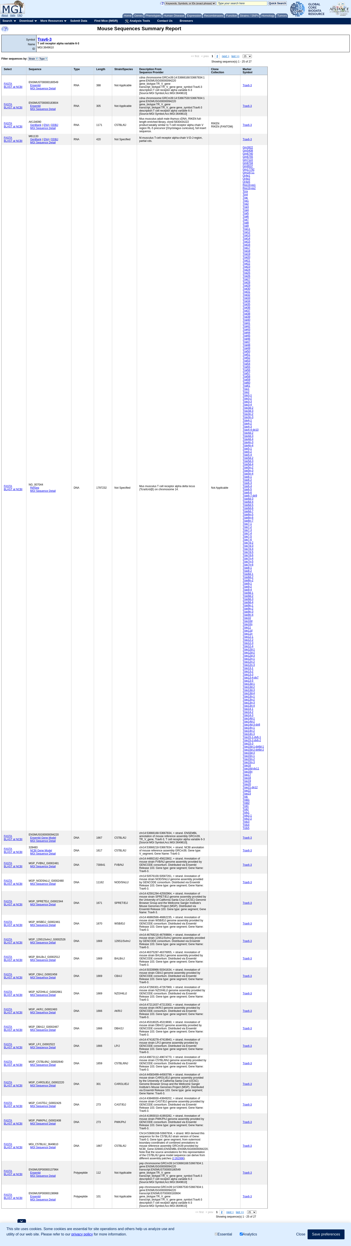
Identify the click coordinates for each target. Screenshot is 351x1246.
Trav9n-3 (248, 611)
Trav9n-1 (248, 605)
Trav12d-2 (249, 652)
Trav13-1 (248, 668)
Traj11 (246, 229)
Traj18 (246, 251)
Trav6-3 (45, 39)
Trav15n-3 (249, 762)
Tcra (245, 191)
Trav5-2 (247, 451)
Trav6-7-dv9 (250, 495)
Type (43, 59)
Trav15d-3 (249, 752)
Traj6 (246, 216)
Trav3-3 (247, 401)
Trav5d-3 (248, 461)
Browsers (186, 20)
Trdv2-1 (247, 815)
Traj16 (246, 244)
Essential (223, 1234)
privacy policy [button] (82, 1234)
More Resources (51, 20)
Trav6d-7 (248, 511)
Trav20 (247, 784)
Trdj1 (246, 806)
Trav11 (247, 627)
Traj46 (246, 338)
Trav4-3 (247, 426)
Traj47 (246, 341)
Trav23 (247, 793)
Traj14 (246, 238)
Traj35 (246, 304)
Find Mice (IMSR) (106, 20)
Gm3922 (248, 147)
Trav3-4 (247, 404)
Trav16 (247, 765)
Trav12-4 (248, 646)
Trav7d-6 (248, 555)
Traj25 (246, 272)
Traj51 (246, 354)
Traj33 (246, 298)
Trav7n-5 (248, 561)
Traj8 (246, 222)
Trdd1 (246, 799)
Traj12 (246, 232)
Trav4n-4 (248, 445)
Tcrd (245, 194)
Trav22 (247, 790)
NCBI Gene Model (41, 850)
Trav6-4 (247, 486)
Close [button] (300, 1234)
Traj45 (246, 335)
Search (7, 20)
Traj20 (246, 257)
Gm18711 (249, 172)
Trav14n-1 (249, 727)
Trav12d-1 (249, 649)
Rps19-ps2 (249, 188)
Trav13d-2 (249, 687)
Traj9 (246, 225)
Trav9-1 (247, 583)
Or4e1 (246, 175)
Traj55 (246, 367)
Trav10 (247, 618)
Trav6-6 (247, 492)
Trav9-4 (247, 589)
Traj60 (246, 382)
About (5, 15)
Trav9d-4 (248, 602)
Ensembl (35, 85)
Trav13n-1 (249, 696)
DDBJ (54, 125)
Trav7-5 (247, 536)
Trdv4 (246, 825)
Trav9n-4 (248, 614)
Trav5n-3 (248, 470)
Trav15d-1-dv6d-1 (253, 746)
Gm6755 (248, 156)
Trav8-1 (247, 567)
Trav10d (248, 621)
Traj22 (246, 263)
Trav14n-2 (249, 730)
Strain (33, 59)
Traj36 (246, 307)
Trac (245, 197)
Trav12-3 (248, 643)
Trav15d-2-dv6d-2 (253, 749)
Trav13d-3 (249, 690)
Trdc (245, 796)
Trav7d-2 (248, 542)
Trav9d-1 (248, 592)
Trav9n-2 (248, 608)
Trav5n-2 (248, 467)
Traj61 (246, 385)
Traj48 (246, 345)
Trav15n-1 (249, 756)
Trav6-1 (247, 476)
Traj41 (246, 323)
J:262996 (178, 1158)
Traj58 (246, 376)
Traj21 (246, 260)
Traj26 (246, 276)
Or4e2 (246, 178)
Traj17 (246, 247)
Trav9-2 (247, 586)
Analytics (248, 1234)
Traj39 (246, 316)
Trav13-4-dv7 (251, 677)
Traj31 (246, 291)
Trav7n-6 (248, 564)
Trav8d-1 (248, 574)
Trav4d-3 (248, 436)
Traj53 (246, 360)
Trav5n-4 (248, 473)
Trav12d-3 (249, 655)
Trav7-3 (247, 530)
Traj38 (246, 313)
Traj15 (246, 241)
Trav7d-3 (248, 545)
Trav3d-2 (248, 407)
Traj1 (246, 200)
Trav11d (248, 630)
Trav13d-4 (249, 693)
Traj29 (246, 285)
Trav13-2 (248, 671)
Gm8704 (248, 163)
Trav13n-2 (249, 699)
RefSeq (34, 487)
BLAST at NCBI (13, 87)
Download (26, 20)
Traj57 (246, 373)
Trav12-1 (248, 636)
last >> (235, 56)
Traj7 (246, 219)
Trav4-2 (247, 423)
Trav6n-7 (248, 520)
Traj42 (246, 326)
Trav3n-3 (248, 417)
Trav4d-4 (248, 439)
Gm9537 (248, 166)
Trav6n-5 (248, 514)
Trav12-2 (248, 639)
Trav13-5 (248, 680)
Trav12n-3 (249, 665)
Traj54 (246, 363)
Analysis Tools (137, 21)
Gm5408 (248, 150)
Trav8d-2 (248, 577)
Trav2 (246, 392)
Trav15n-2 (249, 759)
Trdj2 (246, 809)
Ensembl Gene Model (43, 837)
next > (225, 56)
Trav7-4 (247, 533)
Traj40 (246, 320)
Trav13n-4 (249, 705)
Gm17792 (249, 169)
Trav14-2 (248, 712)
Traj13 (246, 235)
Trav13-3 (248, 674)
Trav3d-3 (248, 410)
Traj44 (246, 332)
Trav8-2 (247, 570)
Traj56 (246, 370)
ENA (46, 125)
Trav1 (246, 389)
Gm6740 (248, 153)
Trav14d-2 (249, 721)
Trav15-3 (248, 743)
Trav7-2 (247, 527)
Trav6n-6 (248, 517)
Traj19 (246, 254)
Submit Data (78, 20)
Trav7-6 (247, 539)
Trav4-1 (247, 420)
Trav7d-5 (248, 552)
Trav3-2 (247, 398)
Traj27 (246, 279)
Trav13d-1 (249, 683)
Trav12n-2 (249, 661)
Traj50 (246, 351)
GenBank (35, 125)
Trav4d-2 (248, 432)
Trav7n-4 (248, 558)
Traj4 (246, 210)
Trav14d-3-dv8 (251, 724)
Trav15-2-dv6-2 (252, 740)
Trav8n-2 (248, 580)
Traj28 (246, 282)
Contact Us (165, 20)
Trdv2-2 (247, 818)
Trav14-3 (248, 715)
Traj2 (246, 203)
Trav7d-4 (248, 549)
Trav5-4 (247, 454)
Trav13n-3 (249, 702)
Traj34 (246, 301)
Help (12, 15)
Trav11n (248, 633)
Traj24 (246, 269)
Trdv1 (246, 812)
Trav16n (248, 771)
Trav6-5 (247, 489)
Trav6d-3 (248, 498)
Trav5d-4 (248, 464)
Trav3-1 (247, 395)
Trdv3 (246, 821)
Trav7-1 (247, 523)
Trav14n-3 (249, 734)
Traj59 (246, 379)
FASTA (8, 83)
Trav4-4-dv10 (251, 429)
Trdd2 (246, 803)
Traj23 (246, 266)
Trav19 (247, 781)
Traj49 (246, 348)
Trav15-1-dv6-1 (252, 737)
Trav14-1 (248, 708)
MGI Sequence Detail (43, 88)
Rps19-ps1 (249, 185)
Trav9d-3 (248, 599)
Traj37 (246, 310)
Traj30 (246, 288)
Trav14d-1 (249, 718)
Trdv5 (246, 828)
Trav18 (247, 778)
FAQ (19, 15)
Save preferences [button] (326, 1234)
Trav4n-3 (248, 442)
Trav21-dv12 (250, 787)
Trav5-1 (247, 448)
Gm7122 (248, 160)
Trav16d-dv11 (251, 768)
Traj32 (246, 294)
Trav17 (247, 774)
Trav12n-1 (249, 658)
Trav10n (248, 624)
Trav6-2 (247, 480)
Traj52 (246, 357)
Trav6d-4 (248, 501)
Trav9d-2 (248, 596)
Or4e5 (246, 182)
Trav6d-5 (248, 505)
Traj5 (246, 213)
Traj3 (246, 207)
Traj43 (246, 329)
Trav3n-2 (248, 414)
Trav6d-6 (248, 508)
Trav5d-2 (248, 458)
